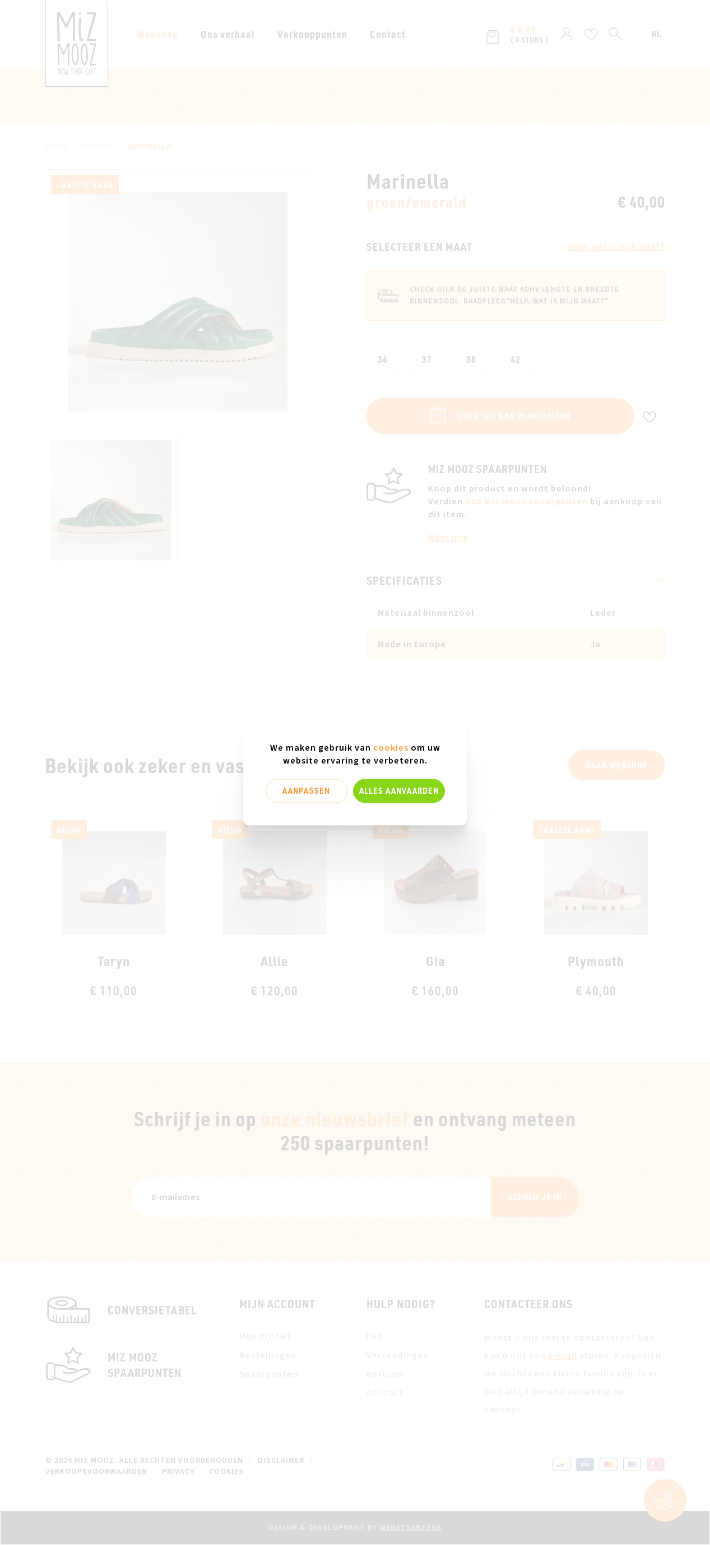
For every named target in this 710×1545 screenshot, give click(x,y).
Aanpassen (306, 790)
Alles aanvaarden (399, 790)
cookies (391, 748)
